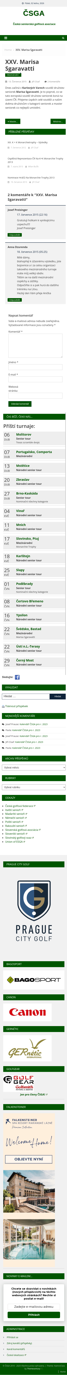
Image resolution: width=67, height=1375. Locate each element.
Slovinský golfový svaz (19, 837)
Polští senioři (14, 822)
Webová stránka (13, 388)
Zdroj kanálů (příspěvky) (19, 1343)
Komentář (15, 331)
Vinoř (20, 511)
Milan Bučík (33, 166)
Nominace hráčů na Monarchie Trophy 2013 (31, 177)
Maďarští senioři (16, 814)
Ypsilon (21, 615)
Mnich (21, 525)
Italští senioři (14, 810)
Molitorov (23, 434)
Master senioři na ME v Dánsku (14, 121)
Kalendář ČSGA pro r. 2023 (34, 724)
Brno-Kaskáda (27, 493)
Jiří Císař (36, 81)
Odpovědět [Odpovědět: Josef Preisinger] (14, 234)
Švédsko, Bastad (28, 629)
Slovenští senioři (16, 833)
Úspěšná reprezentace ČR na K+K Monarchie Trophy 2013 (35, 160)
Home (63, 1371)
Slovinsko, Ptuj (27, 538)
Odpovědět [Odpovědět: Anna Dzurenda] (14, 299)
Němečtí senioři (15, 818)
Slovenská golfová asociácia (23, 830)
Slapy (20, 570)
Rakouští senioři (16, 826)
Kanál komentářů (16, 1349)
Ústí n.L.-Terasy (28, 646)
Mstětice (23, 465)
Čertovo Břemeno (29, 601)
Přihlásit (34, 1314)
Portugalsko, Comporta (34, 452)
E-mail (13, 374)
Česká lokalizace (16, 1355)
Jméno (13, 362)
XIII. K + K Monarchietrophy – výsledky (27, 142)
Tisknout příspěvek (16, 706)
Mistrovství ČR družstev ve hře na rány (59, 121)
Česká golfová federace (20, 806)
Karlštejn (23, 556)
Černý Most (25, 660)
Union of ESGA (15, 841)
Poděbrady (24, 584)
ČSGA (34, 13)
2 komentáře (53, 81)
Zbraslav (22, 479)
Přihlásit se (12, 1337)
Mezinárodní (12, 75)
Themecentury (35, 1368)
